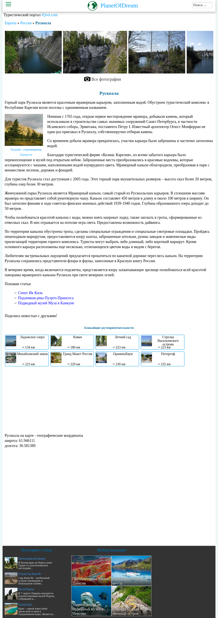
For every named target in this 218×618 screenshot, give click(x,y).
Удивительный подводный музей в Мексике (87, 609)
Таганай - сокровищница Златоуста (26, 152)
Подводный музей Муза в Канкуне (46, 303)
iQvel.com (49, 15)
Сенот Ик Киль (30, 293)
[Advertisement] (109, 399)
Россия (26, 23)
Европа (10, 23)
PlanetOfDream (119, 5)
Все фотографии (106, 79)
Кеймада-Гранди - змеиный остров (126, 611)
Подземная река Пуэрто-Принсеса (46, 298)
